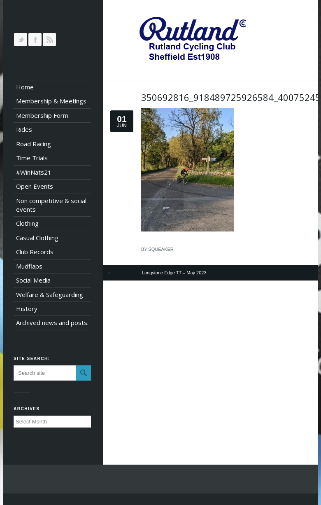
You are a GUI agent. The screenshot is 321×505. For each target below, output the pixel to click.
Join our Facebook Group (35, 39)
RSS (49, 39)
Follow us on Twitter (20, 39)
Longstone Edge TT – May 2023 (174, 272)
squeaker (161, 249)
